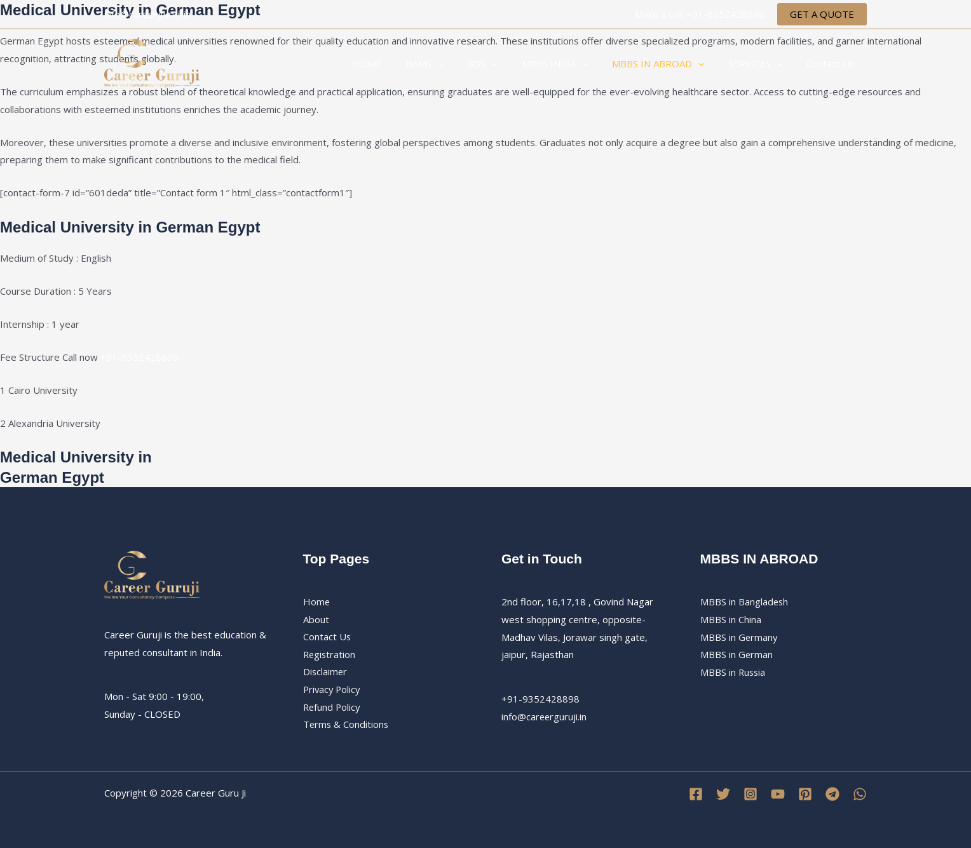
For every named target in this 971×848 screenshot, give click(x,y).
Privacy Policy (333, 689)
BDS (504, 63)
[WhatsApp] (860, 794)
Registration (330, 654)
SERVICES (762, 63)
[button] (822, 14)
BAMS (451, 63)
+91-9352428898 (139, 357)
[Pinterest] (805, 794)
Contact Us (833, 63)
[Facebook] (696, 794)
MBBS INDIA (571, 63)
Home (316, 601)
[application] (464, 63)
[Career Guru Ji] (152, 62)
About (316, 619)
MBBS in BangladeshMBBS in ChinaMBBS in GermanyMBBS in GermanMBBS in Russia (744, 636)
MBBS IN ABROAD (670, 63)
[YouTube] (778, 794)
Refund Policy (332, 707)
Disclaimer (325, 672)
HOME (398, 63)
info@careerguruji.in (544, 716)
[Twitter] (723, 794)
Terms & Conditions (346, 725)
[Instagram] (750, 794)
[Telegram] (832, 794)
